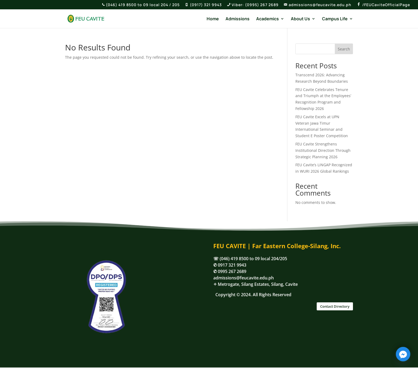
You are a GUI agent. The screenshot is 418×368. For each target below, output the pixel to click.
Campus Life (335, 19)
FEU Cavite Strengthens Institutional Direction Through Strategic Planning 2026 (323, 150)
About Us (300, 19)
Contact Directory (334, 306)
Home (213, 19)
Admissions (238, 19)
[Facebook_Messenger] (403, 354)
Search (344, 49)
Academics (267, 19)
